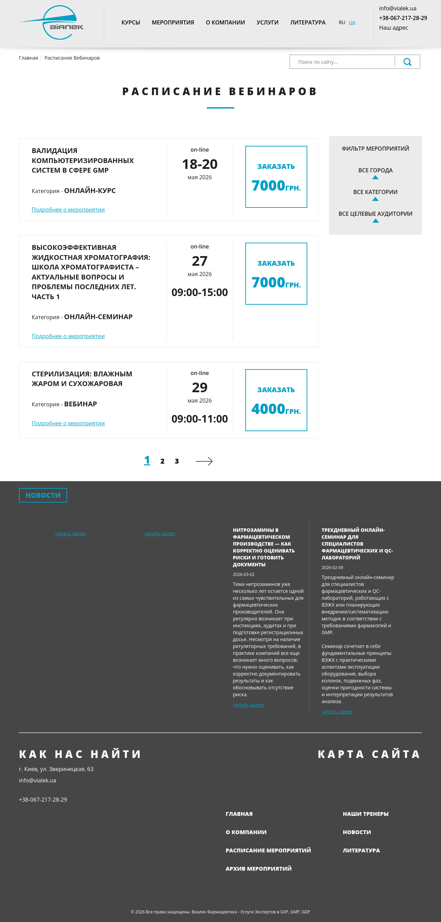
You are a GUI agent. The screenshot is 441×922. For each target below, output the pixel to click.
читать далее (70, 533)
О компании (225, 22)
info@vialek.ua (397, 8)
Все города (375, 170)
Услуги (268, 22)
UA (352, 22)
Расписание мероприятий (268, 850)
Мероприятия (173, 22)
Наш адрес (393, 27)
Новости (357, 832)
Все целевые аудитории (376, 213)
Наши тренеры (366, 814)
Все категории (375, 192)
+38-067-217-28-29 (403, 18)
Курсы (131, 22)
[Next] (204, 461)
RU (342, 22)
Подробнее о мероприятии (68, 209)
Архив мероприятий (259, 868)
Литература (307, 22)
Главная (239, 814)
